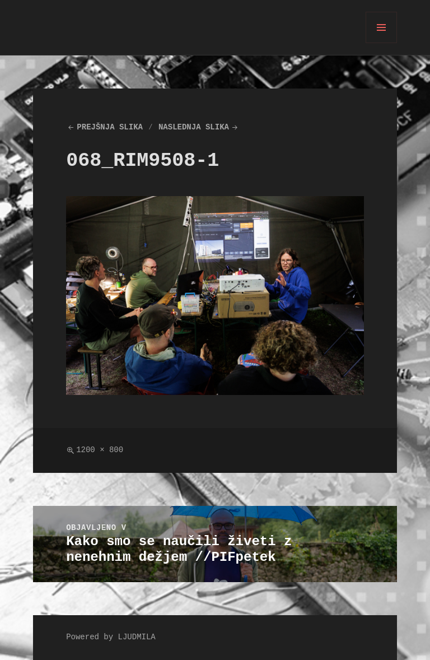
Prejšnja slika (110, 127)
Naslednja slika (193, 127)
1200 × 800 (99, 450)
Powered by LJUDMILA (111, 637)
